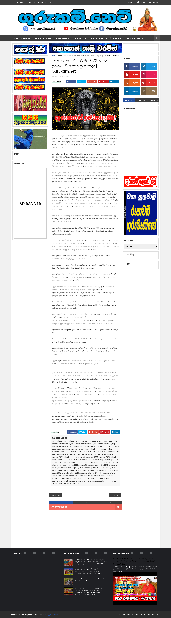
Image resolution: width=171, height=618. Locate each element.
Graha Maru (62, 38)
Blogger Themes (51, 614)
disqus (85, 502)
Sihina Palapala (99, 38)
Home (130, 2)
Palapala (116, 38)
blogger (61, 502)
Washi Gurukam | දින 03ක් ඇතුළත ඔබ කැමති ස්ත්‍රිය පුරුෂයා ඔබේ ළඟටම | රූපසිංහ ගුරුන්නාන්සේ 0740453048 (90, 571)
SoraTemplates (26, 614)
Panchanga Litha (135, 38)
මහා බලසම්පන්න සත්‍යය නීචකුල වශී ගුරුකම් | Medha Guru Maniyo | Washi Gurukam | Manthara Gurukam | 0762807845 (89, 591)
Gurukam (26, 38)
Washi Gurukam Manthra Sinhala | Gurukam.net (90, 580)
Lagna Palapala (43, 38)
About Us (141, 2)
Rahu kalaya (79, 38)
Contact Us (153, 2)
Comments (152, 100)
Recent (128, 100)
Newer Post (55, 495)
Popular (141, 100)
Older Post (115, 495)
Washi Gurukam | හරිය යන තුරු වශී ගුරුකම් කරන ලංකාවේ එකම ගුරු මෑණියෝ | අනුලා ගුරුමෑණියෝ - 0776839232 (91, 561)
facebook (109, 502)
